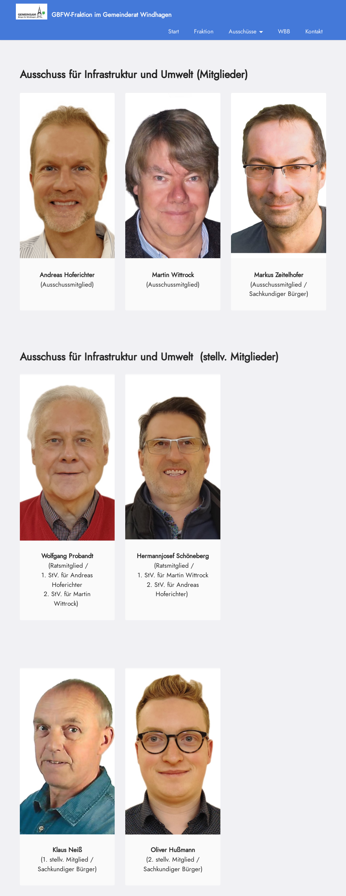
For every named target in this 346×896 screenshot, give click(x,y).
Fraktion (203, 31)
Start (173, 31)
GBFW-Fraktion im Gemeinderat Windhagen (112, 14)
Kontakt (314, 31)
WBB (284, 31)
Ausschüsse (242, 31)
